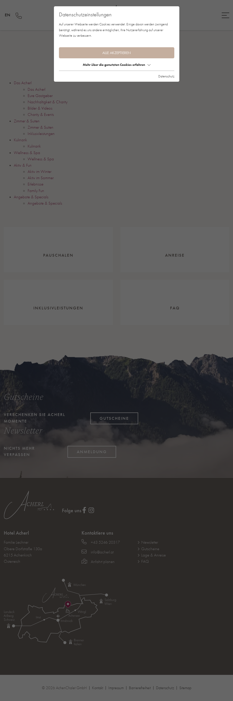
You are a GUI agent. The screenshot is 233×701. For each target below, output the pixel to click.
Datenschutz (166, 76)
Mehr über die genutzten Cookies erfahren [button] (116, 64)
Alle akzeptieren (116, 52)
